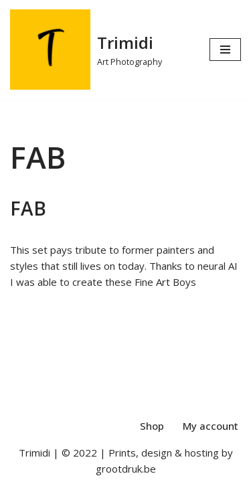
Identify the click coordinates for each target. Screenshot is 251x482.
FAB (28, 208)
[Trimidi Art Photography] (86, 49)
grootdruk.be (126, 468)
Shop (152, 425)
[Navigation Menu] (225, 49)
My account (210, 425)
